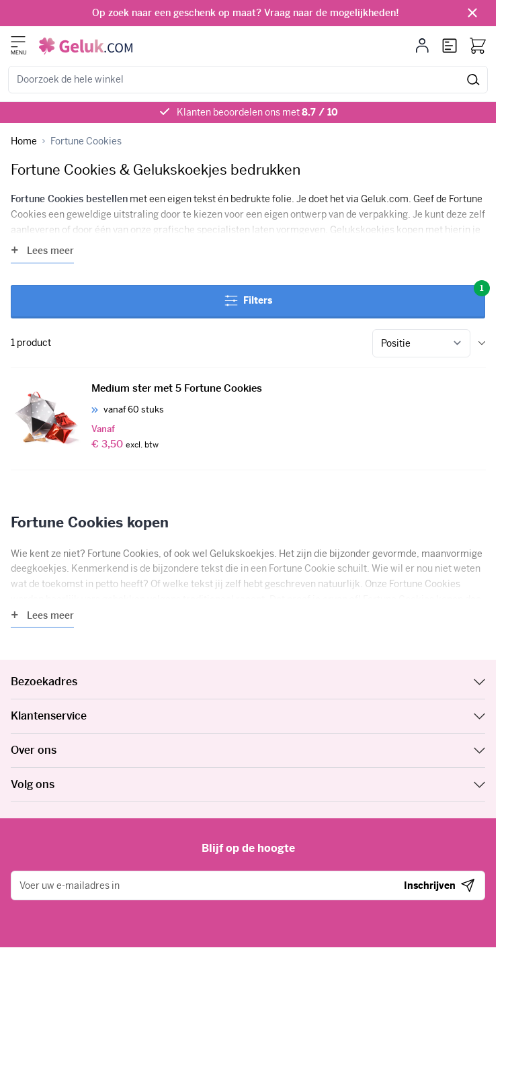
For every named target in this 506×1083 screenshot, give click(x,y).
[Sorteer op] (421, 343)
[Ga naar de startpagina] (85, 46)
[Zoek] (473, 79)
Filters (355, 296)
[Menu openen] (18, 42)
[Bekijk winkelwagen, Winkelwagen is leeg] (478, 46)
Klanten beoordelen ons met (257, 112)
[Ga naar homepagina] (24, 141)
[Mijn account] (422, 45)
